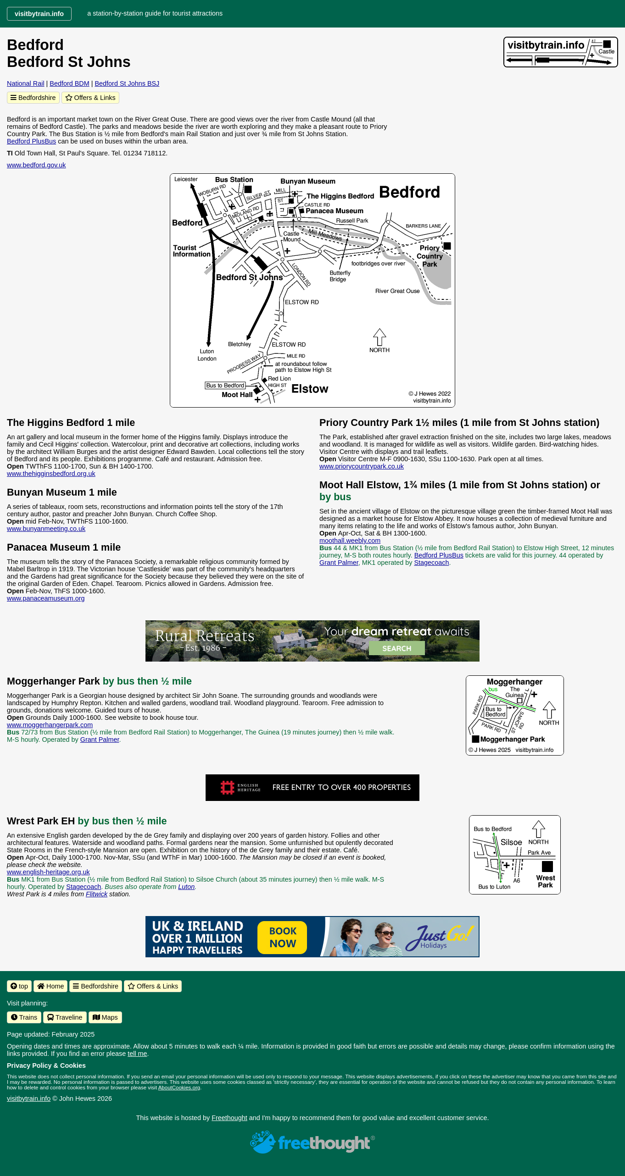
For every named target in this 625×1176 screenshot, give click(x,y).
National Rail (26, 83)
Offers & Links (90, 97)
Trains (24, 1017)
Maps (105, 1017)
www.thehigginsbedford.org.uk (51, 473)
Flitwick (96, 894)
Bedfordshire (33, 97)
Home (50, 986)
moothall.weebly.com (349, 540)
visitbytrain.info (28, 1098)
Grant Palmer (338, 562)
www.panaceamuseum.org (46, 598)
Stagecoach (431, 562)
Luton (186, 886)
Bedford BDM (69, 83)
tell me (137, 1053)
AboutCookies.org (179, 1087)
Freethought (229, 1117)
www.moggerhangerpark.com (50, 725)
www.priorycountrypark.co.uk (361, 466)
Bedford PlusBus (31, 141)
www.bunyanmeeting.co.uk (46, 528)
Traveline (64, 1017)
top (19, 986)
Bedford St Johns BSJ (127, 83)
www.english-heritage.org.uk (48, 872)
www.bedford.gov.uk (36, 165)
